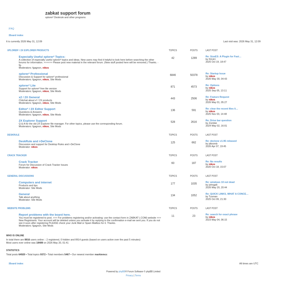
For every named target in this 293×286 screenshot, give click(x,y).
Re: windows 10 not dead (220, 182)
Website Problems (18, 208)
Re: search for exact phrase (221, 214)
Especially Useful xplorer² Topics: (42, 56)
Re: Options (212, 85)
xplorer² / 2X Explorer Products (28, 50)
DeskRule (13, 135)
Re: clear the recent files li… (222, 108)
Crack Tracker (17, 155)
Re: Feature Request (217, 97)
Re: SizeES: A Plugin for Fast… (223, 56)
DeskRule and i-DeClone (35, 141)
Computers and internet (35, 182)
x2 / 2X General (29, 97)
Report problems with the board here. (44, 214)
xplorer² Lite (27, 85)
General (24, 194)
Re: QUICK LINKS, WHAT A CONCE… (227, 193)
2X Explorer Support (33, 120)
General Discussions (20, 176)
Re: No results (214, 161)
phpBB (122, 271)
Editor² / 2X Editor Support (37, 109)
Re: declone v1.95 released (221, 141)
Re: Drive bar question (218, 120)
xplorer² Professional (33, 73)
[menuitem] (11, 28)
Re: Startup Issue (215, 73)
